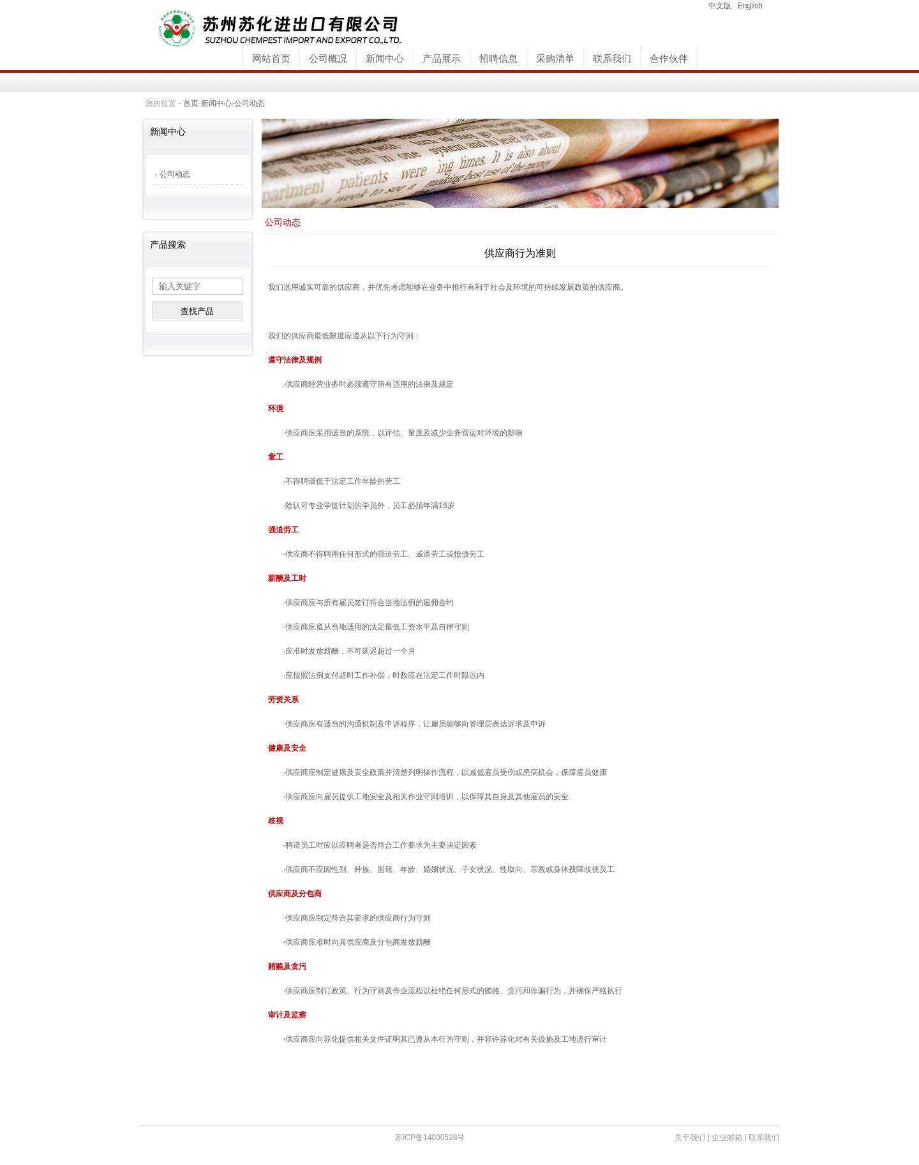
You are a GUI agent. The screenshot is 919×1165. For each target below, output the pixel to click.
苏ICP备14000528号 (430, 1137)
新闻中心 (385, 58)
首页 (190, 103)
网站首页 (271, 58)
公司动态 (249, 103)
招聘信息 (498, 58)
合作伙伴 (669, 58)
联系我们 (612, 58)
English (750, 5)
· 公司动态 (172, 174)
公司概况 (328, 58)
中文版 (719, 5)
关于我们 (690, 1137)
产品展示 (441, 58)
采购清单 (555, 58)
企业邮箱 (727, 1137)
